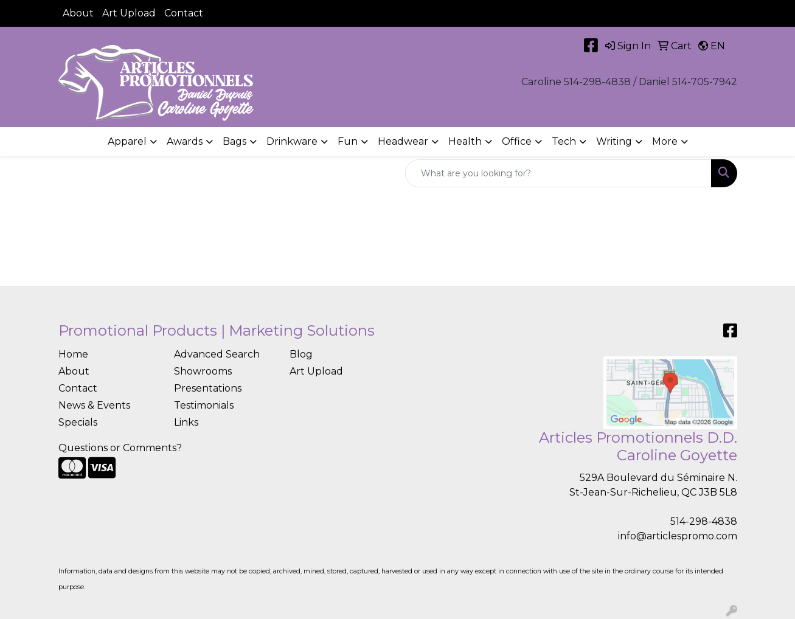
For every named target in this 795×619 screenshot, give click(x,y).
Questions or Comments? (120, 448)
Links (186, 422)
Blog (301, 354)
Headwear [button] (403, 141)
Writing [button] (614, 141)
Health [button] (465, 141)
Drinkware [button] (292, 141)
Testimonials (204, 405)
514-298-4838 (703, 521)
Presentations (207, 388)
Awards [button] (185, 141)
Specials (77, 422)
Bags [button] (234, 141)
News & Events (94, 405)
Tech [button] (564, 141)
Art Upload (129, 13)
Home (73, 354)
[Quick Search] (558, 173)
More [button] (665, 141)
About (78, 13)
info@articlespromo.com (677, 536)
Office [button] (517, 141)
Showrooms (203, 371)
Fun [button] (348, 141)
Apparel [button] (127, 141)
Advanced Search (217, 354)
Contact (183, 13)
